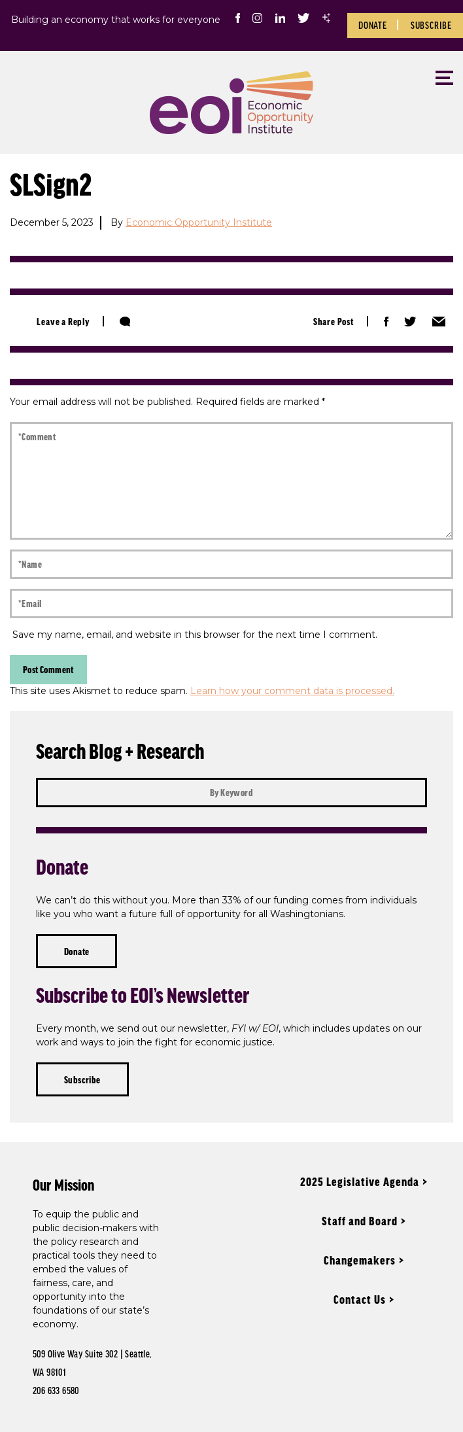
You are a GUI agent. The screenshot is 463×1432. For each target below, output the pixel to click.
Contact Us (360, 1299)
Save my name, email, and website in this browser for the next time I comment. (194, 634)
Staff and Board (360, 1220)
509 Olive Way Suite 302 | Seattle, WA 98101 (92, 1362)
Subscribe (431, 25)
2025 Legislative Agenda (359, 1181)
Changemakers (360, 1259)
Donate (372, 25)
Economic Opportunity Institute (199, 222)
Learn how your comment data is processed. (292, 691)
